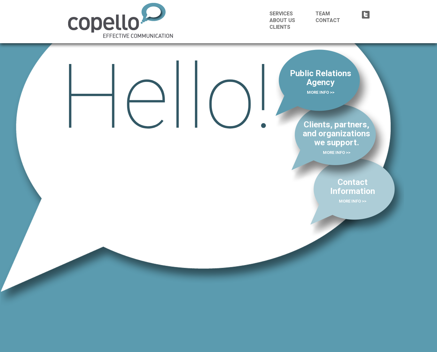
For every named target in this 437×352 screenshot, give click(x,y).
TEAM (323, 14)
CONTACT (328, 20)
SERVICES (281, 14)
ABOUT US (282, 20)
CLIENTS (279, 27)
